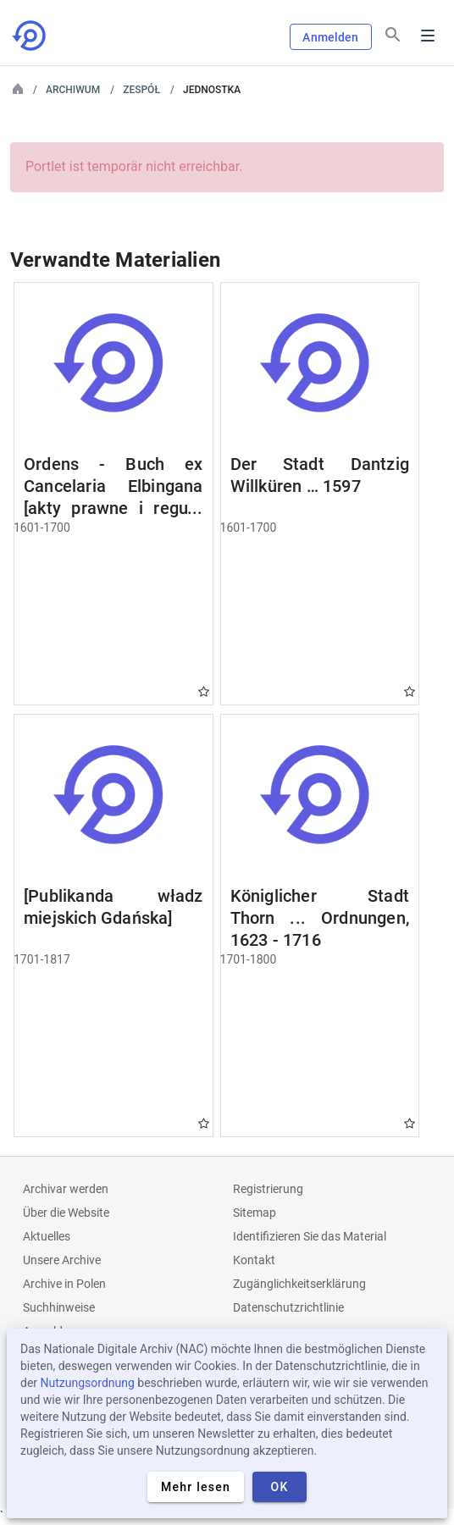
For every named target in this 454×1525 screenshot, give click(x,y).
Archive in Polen (64, 1283)
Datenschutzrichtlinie (288, 1307)
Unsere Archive (62, 1260)
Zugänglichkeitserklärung (299, 1283)
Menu (428, 35)
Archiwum (73, 90)
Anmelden (330, 37)
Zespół (141, 90)
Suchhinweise (59, 1307)
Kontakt (254, 1260)
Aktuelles (46, 1236)
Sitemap (254, 1212)
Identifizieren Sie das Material (309, 1236)
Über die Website (66, 1212)
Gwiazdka (203, 691)
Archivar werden (65, 1189)
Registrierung (268, 1189)
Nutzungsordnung (88, 1383)
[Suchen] (393, 34)
